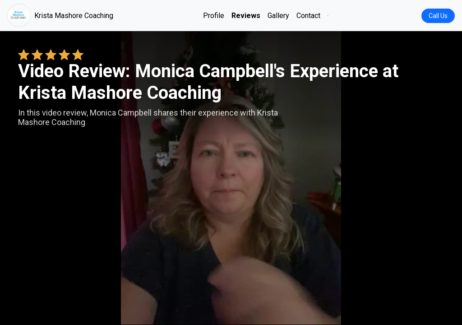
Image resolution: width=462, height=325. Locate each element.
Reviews (245, 15)
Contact (308, 15)
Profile (213, 15)
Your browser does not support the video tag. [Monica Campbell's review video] (231, 178)
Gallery (278, 15)
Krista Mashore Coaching (60, 15)
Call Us (438, 15)
